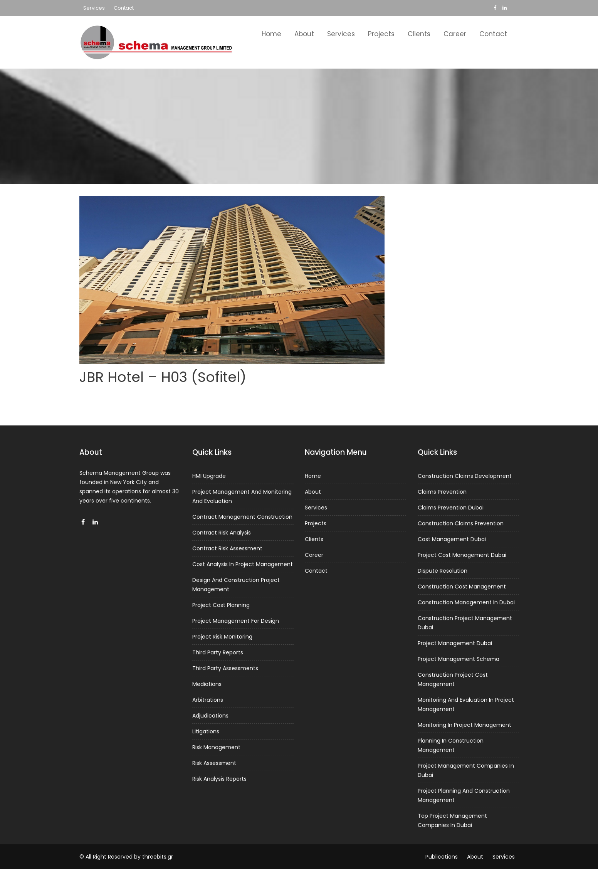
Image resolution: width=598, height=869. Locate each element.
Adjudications (210, 714)
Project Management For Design (235, 621)
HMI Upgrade (209, 478)
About (304, 34)
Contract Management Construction (242, 518)
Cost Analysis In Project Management (242, 565)
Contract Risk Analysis (221, 534)
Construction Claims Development (464, 478)
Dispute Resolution (442, 572)
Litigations (206, 730)
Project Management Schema (458, 659)
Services (94, 8)
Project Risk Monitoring (222, 636)
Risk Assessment (214, 761)
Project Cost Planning (221, 605)
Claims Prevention (442, 494)
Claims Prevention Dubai (450, 509)
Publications (441, 857)
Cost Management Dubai (451, 541)
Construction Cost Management (461, 587)
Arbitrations (208, 699)
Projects (381, 34)
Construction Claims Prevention (460, 525)
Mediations (207, 683)
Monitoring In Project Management (464, 724)
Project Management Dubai (454, 643)
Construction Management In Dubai (466, 603)
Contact (124, 8)
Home (271, 34)
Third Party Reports (218, 652)
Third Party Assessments (225, 667)
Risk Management (216, 745)
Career (454, 34)
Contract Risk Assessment (227, 549)
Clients (419, 34)
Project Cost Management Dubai (462, 556)
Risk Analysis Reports (219, 776)
